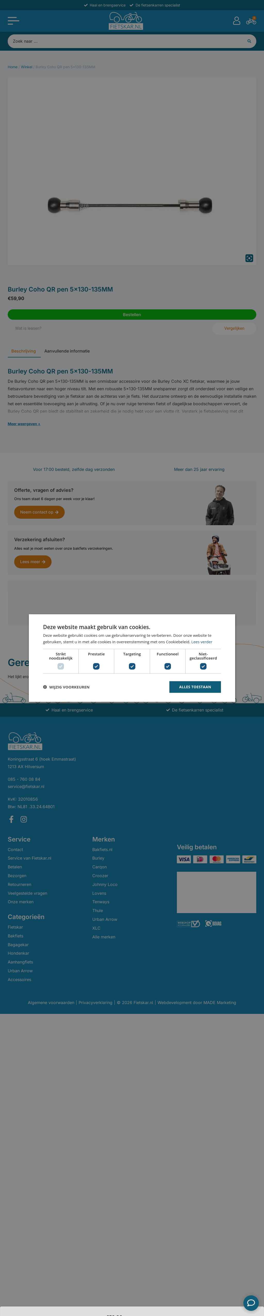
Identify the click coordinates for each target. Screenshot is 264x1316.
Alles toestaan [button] (195, 686)
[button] (66, 687)
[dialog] (132, 658)
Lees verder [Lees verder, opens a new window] (201, 641)
